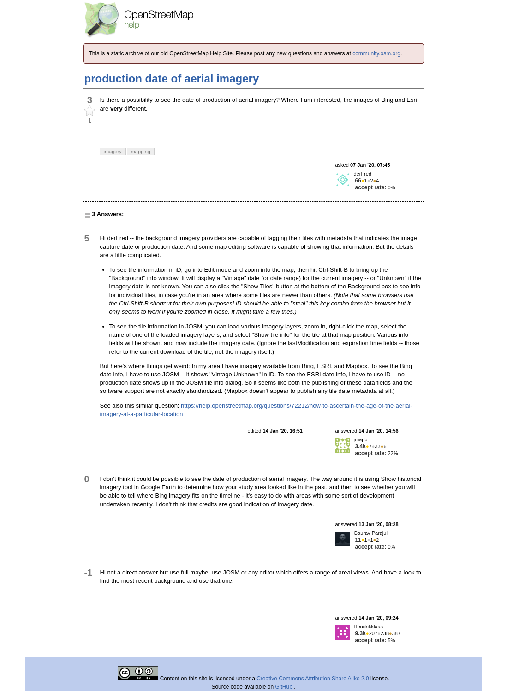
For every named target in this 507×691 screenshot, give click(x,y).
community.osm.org (376, 53)
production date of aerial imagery (171, 78)
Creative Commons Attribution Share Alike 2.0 (312, 678)
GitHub (284, 687)
